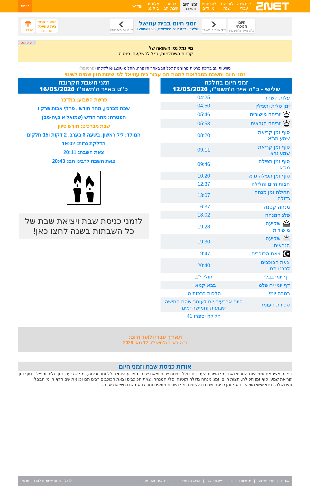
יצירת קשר (215, 481)
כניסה (25, 6)
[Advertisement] (155, 432)
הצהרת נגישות (189, 481)
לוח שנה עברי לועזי (244, 8)
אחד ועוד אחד (152, 481)
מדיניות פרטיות (240, 481)
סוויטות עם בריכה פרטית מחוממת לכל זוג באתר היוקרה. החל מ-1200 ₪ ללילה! (155, 68)
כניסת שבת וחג (171, 6)
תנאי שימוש (266, 481)
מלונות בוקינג (153, 6)
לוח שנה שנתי (227, 6)
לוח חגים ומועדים (209, 6)
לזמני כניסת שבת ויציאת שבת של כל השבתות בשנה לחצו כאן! (83, 226)
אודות (285, 481)
